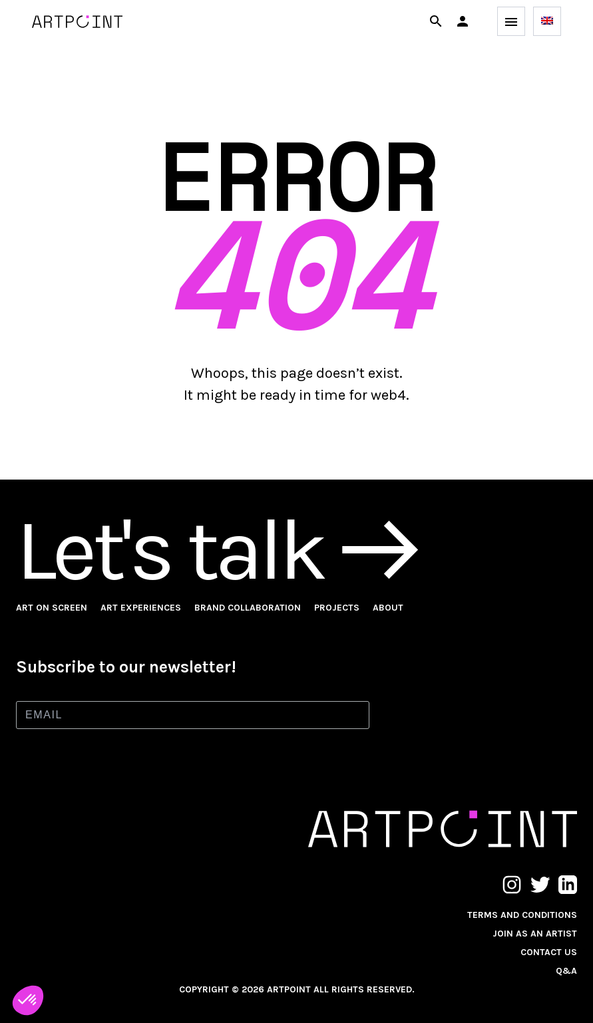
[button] (463, 21)
